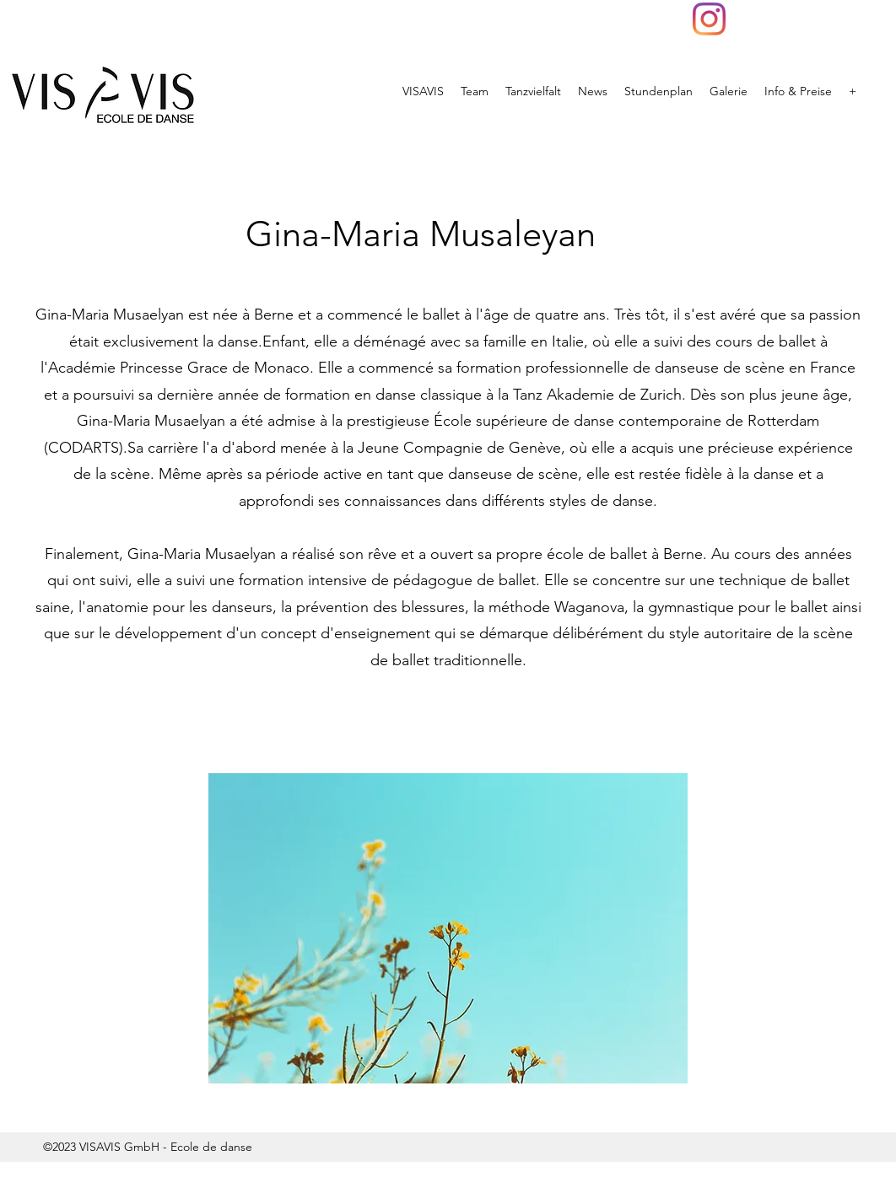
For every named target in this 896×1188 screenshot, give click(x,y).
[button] (448, 928)
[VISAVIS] (709, 19)
